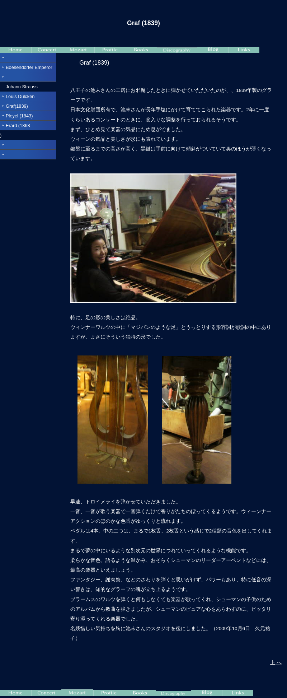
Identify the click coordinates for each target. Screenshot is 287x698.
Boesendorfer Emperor (29, 67)
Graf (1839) (94, 62)
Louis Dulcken (20, 96)
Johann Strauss (22, 86)
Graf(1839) (17, 106)
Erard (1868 (18, 125)
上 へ (276, 662)
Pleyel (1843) (19, 115)
